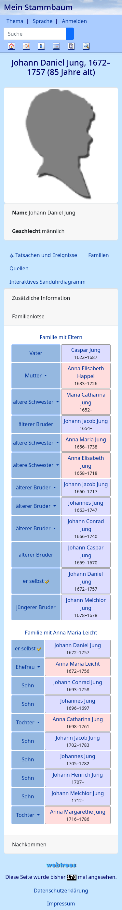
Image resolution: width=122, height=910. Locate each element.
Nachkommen (29, 844)
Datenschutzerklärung (61, 890)
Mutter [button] (34, 375)
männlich (38, 231)
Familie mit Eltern (61, 337)
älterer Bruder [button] (34, 487)
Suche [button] (86, 46)
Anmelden (74, 21)
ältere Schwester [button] (34, 401)
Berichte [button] (71, 46)
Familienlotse (28, 316)
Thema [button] (15, 21)
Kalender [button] (56, 46)
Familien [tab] (98, 255)
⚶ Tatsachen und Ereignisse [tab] (43, 255)
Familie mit (61, 632)
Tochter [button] (26, 722)
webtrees (61, 865)
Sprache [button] (42, 21)
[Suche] (70, 34)
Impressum (61, 903)
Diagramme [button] (26, 46)
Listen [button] (41, 46)
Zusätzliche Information (41, 297)
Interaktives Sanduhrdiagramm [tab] (47, 281)
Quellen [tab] (19, 268)
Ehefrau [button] (26, 666)
